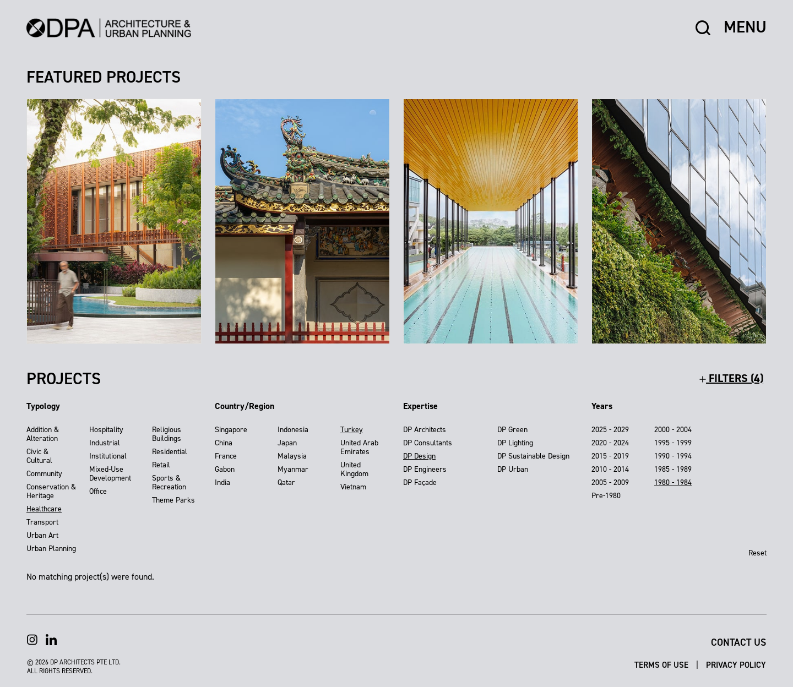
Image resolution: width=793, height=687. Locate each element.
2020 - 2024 (610, 443)
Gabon (225, 469)
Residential (169, 451)
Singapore (231, 429)
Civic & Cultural (39, 456)
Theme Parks (173, 500)
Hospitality (106, 429)
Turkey (351, 429)
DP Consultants (427, 443)
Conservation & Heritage (51, 491)
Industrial (104, 443)
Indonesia (293, 429)
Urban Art (42, 535)
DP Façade (420, 482)
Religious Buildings (166, 434)
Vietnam (353, 487)
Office (98, 491)
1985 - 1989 (673, 469)
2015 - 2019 (610, 456)
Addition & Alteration (42, 434)
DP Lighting (515, 443)
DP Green (512, 429)
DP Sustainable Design (533, 456)
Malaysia (292, 456)
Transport (42, 522)
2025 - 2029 (610, 429)
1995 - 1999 (673, 443)
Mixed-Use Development (110, 473)
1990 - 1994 (673, 456)
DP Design (419, 456)
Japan (287, 443)
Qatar (286, 482)
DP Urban (512, 469)
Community (44, 473)
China (223, 443)
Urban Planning (51, 548)
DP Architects (424, 429)
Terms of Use (662, 664)
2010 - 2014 (610, 469)
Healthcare (44, 509)
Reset (757, 553)
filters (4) (731, 378)
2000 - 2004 (673, 429)
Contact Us (738, 642)
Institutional (108, 456)
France (226, 456)
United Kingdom (354, 469)
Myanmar (293, 469)
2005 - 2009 (610, 482)
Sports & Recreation (169, 482)
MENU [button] (745, 27)
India (222, 482)
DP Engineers (425, 469)
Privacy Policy (736, 664)
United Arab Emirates (359, 447)
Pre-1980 (606, 495)
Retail (161, 465)
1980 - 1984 (673, 482)
